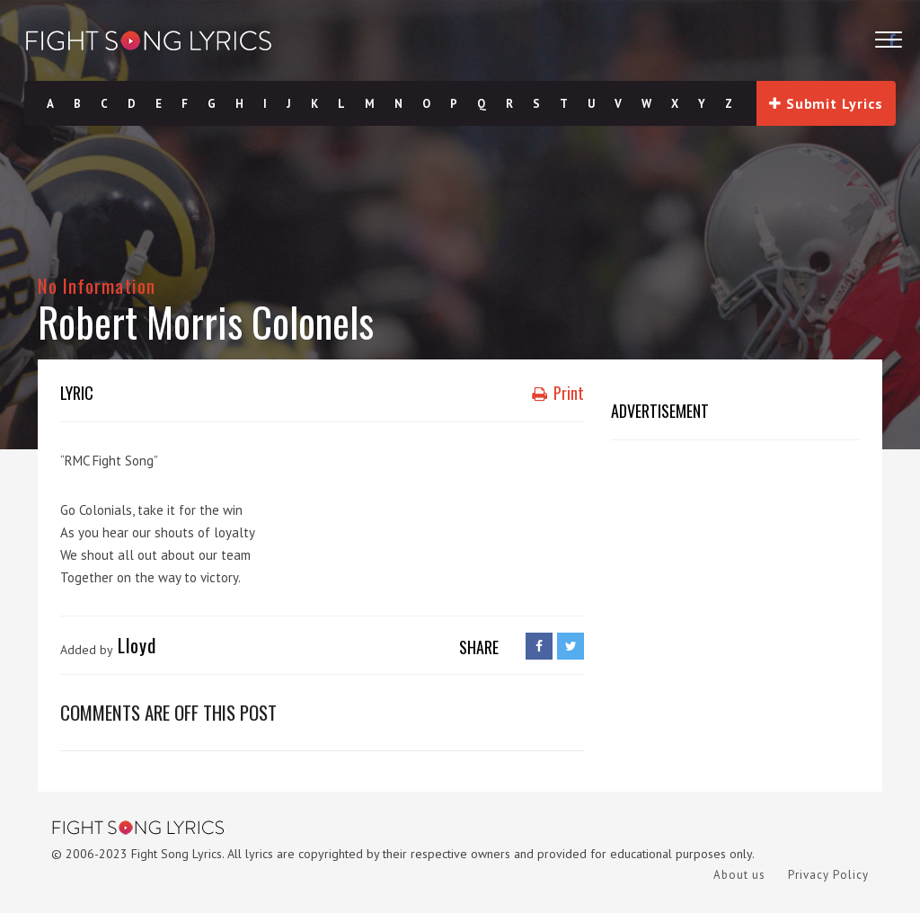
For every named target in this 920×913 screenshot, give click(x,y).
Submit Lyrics (825, 103)
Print (558, 392)
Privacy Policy (828, 874)
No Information (96, 285)
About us (739, 874)
